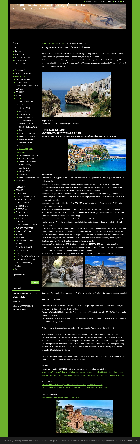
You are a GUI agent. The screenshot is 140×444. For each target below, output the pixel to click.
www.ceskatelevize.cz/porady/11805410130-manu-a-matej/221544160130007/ (72, 385)
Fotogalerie (18, 67)
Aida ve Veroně (24, 111)
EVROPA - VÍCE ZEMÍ (24, 228)
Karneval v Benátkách (27, 162)
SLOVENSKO (21, 209)
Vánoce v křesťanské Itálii (29, 177)
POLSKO (19, 190)
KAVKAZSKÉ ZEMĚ (23, 231)
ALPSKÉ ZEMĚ (22, 83)
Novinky (17, 51)
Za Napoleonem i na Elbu (28, 155)
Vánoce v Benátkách (27, 136)
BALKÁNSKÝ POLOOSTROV (27, 86)
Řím (20, 130)
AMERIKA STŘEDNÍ (24, 247)
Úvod (44, 43)
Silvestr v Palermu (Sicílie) (29, 127)
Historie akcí (53, 43)
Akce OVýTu (19, 54)
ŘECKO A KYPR (22, 203)
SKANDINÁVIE (22, 206)
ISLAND (19, 95)
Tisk (124, 1)
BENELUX (20, 89)
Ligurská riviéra (24, 168)
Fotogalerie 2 (19, 70)
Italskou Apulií (24, 174)
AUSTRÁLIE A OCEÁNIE (25, 260)
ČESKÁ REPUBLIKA (24, 79)
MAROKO (20, 237)
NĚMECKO (20, 187)
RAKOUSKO (21, 193)
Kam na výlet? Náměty (23, 263)
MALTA (18, 184)
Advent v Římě (24, 108)
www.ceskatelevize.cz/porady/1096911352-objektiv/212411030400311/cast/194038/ (74, 388)
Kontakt (17, 269)
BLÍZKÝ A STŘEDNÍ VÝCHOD (28, 256)
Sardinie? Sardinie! (26, 124)
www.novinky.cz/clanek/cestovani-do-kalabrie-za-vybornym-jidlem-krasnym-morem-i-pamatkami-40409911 (83, 375)
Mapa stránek (106, 1)
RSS (117, 1)
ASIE (18, 253)
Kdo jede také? (20, 64)
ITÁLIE (63, 43)
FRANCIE (20, 92)
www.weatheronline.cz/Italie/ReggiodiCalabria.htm (61, 397)
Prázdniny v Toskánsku (28, 158)
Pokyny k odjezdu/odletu (23, 73)
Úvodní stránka (91, 1)
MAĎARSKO (21, 181)
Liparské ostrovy (25, 114)
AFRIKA (19, 234)
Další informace (125, 441)
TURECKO (20, 219)
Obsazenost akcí (20, 61)
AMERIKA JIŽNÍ (22, 250)
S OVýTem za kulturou (23, 57)
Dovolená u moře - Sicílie (28, 133)
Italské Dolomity (25, 165)
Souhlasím (137, 440)
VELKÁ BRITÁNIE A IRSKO (26, 225)
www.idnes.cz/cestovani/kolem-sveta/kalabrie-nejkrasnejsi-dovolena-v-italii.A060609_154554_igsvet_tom (82, 372)
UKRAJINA (20, 222)
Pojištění (17, 266)
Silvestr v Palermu (26, 140)
